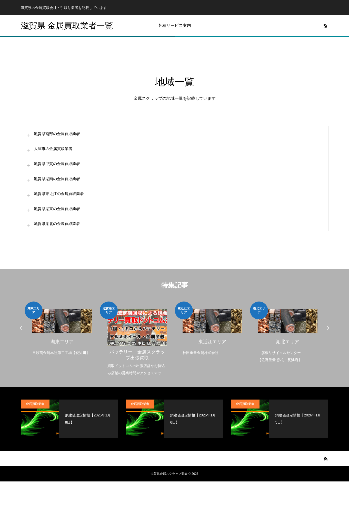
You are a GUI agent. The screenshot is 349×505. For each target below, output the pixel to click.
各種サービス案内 (174, 25)
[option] (62, 352)
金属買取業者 (35, 427)
